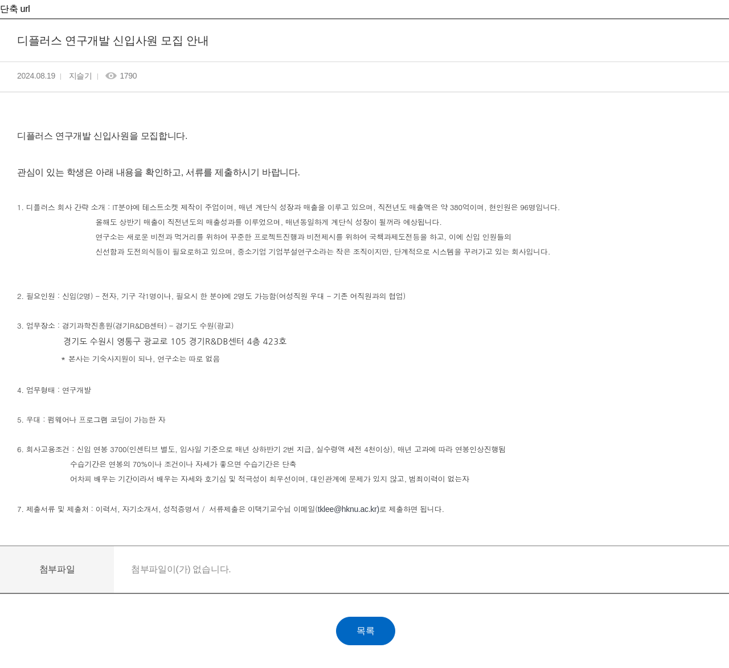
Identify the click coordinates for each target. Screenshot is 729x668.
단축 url (15, 9)
